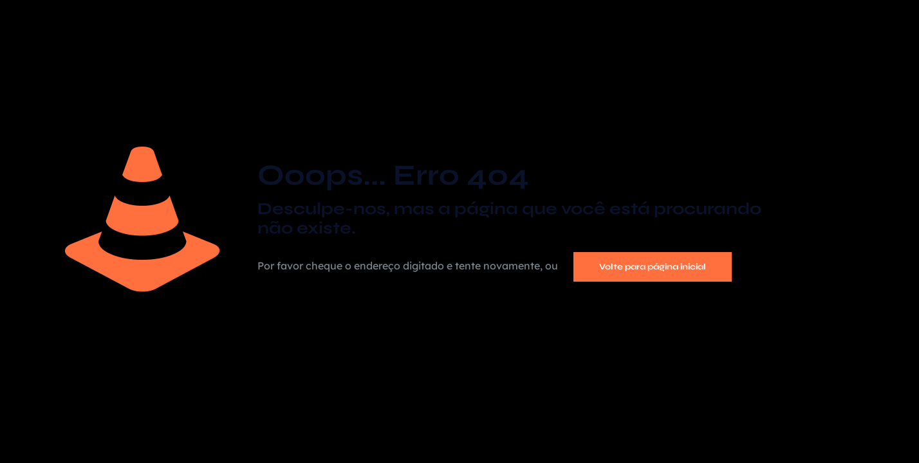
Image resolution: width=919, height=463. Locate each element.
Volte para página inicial (652, 267)
